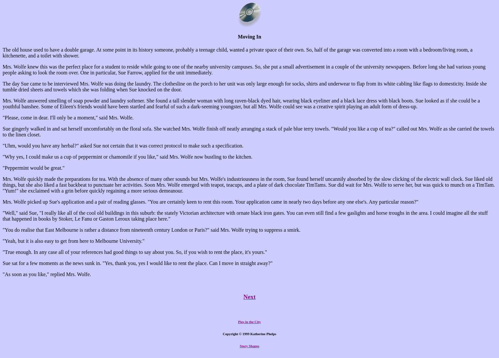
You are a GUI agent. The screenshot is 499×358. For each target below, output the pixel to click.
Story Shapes (249, 348)
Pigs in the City (249, 324)
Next (249, 297)
